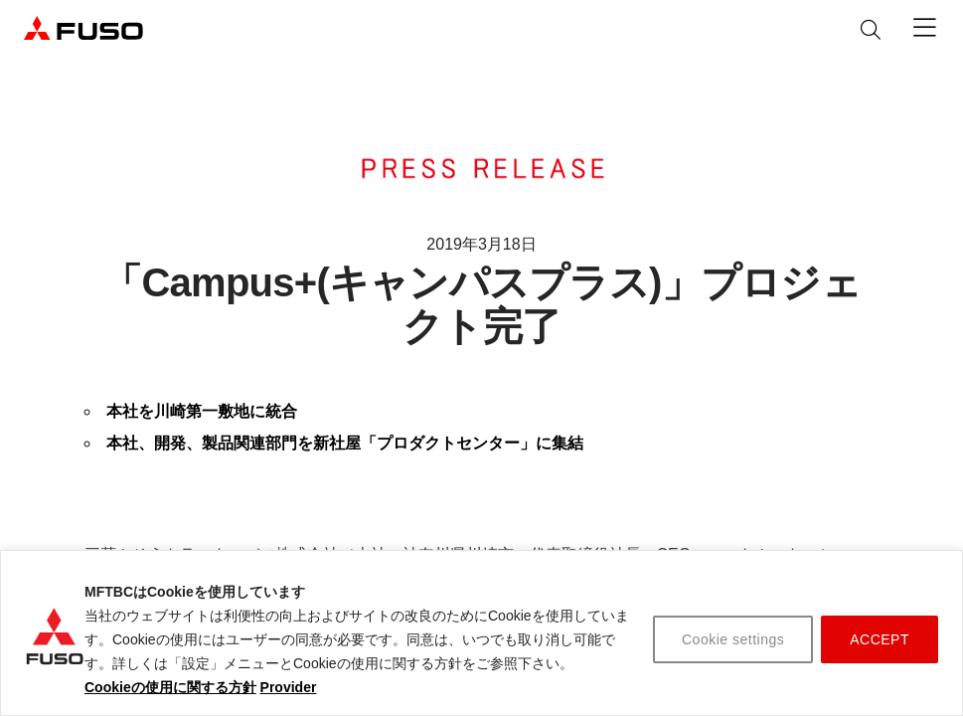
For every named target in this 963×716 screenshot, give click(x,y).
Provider (288, 687)
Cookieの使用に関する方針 (170, 687)
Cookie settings (733, 639)
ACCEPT (879, 639)
